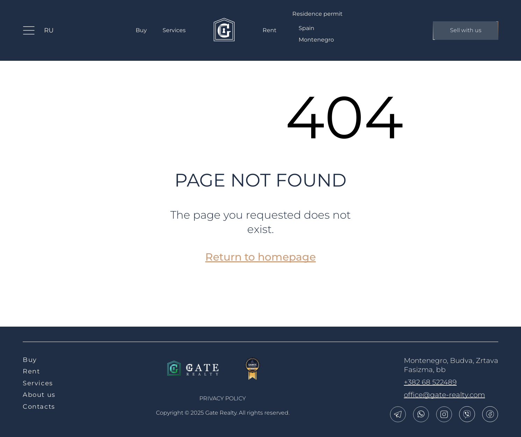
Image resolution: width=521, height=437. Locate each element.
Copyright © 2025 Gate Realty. (223, 412)
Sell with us (465, 30)
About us (39, 395)
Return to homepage (260, 256)
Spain (306, 28)
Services (174, 30)
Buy (141, 30)
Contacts (39, 406)
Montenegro (316, 39)
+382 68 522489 (430, 382)
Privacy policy (222, 398)
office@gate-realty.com (444, 395)
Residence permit (317, 13)
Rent (270, 30)
